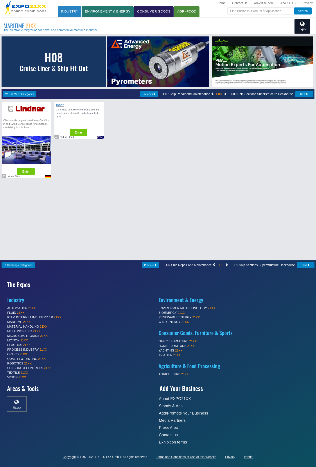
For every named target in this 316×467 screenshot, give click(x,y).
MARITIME (20, 25)
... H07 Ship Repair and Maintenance (187, 94)
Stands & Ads (171, 406)
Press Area (168, 428)
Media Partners (172, 420)
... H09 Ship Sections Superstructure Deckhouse (258, 94)
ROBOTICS (19, 363)
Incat (60, 105)
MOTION (17, 340)
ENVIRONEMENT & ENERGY (108, 11)
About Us (288, 3)
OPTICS (17, 354)
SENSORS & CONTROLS (29, 368)
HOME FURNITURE (177, 346)
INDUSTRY (69, 11)
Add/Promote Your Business (183, 413)
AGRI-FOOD (186, 11)
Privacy (308, 3)
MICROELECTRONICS (27, 335)
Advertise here (264, 3)
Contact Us (239, 3)
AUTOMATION (21, 308)
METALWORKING (23, 331)
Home (221, 3)
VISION (16, 377)
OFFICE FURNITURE (178, 341)
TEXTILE (17, 372)
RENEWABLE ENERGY (179, 317)
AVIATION (170, 355)
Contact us (168, 435)
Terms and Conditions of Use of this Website (186, 457)
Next (304, 94)
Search (303, 11)
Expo (302, 26)
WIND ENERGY (174, 322)
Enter (26, 171)
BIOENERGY (172, 312)
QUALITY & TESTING (26, 359)
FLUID (16, 312)
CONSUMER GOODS (154, 11)
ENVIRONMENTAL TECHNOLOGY (187, 308)
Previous (149, 94)
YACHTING (171, 350)
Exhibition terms (173, 442)
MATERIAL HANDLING (27, 326)
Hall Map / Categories (19, 94)
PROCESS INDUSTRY (27, 349)
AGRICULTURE (174, 374)
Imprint (248, 457)
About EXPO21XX (175, 399)
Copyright (69, 457)
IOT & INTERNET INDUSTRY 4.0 (34, 317)
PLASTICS (19, 345)
